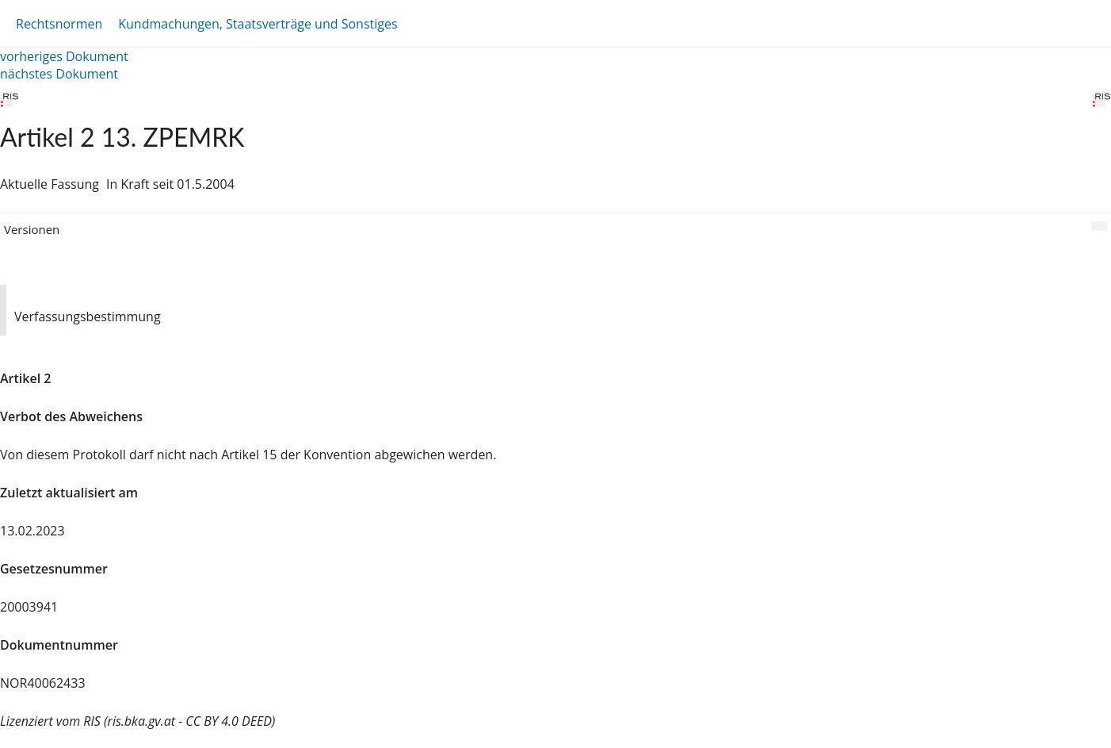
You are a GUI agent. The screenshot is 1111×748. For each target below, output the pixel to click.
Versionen (31, 229)
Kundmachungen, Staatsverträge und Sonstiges (257, 24)
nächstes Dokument (59, 73)
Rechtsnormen (59, 24)
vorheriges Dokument (64, 56)
